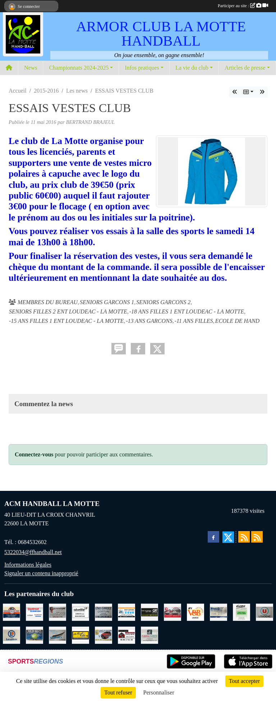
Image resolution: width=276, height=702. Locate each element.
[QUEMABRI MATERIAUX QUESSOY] (34, 612)
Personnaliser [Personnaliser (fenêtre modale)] (158, 692)
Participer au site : (243, 5)
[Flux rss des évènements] (257, 537)
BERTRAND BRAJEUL (90, 122)
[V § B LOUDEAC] (195, 612)
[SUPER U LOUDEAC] (264, 612)
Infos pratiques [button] (142, 68)
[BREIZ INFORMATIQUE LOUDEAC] (126, 612)
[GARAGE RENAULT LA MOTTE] (103, 635)
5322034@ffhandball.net (33, 552)
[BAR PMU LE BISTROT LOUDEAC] (172, 612)
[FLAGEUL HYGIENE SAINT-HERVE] (149, 635)
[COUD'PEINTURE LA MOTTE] (57, 612)
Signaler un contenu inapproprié (41, 573)
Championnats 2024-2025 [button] (79, 68)
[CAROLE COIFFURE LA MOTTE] (103, 612)
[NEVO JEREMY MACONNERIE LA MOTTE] (126, 635)
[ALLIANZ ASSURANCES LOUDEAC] (218, 612)
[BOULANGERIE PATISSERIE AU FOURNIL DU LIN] (80, 635)
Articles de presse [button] (245, 68)
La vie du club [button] (191, 68)
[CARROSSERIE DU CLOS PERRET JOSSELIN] (11, 612)
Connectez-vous (34, 454)
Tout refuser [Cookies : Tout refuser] (118, 692)
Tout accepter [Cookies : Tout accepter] (244, 681)
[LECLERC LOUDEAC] (11, 635)
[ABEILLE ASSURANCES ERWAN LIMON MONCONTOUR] (80, 612)
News (30, 68)
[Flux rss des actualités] (244, 537)
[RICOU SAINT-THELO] (241, 612)
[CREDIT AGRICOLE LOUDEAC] (149, 612)
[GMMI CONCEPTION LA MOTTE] (57, 635)
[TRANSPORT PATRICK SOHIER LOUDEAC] (34, 635)
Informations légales (27, 565)
